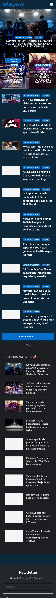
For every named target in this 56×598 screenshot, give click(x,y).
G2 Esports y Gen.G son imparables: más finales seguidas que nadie (37, 272)
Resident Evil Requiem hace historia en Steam (37, 496)
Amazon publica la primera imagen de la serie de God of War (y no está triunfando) (37, 444)
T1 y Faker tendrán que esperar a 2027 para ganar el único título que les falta (37, 249)
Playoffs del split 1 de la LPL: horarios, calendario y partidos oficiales (38, 128)
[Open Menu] (51, 4)
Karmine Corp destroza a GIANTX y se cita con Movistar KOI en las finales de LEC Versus (28, 44)
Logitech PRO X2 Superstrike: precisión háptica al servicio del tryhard (37, 425)
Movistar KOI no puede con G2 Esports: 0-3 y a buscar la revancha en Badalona (37, 296)
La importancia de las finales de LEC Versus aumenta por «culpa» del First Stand (38, 199)
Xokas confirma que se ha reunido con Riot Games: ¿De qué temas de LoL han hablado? (38, 152)
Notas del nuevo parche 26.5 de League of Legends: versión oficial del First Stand (37, 224)
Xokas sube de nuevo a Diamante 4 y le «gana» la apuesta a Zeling (37, 175)
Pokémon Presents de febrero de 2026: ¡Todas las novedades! (38, 461)
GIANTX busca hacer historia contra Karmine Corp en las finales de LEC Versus (37, 105)
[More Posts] (28, 336)
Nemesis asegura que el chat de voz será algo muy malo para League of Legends (38, 321)
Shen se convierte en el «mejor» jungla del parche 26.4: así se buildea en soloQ (43, 76)
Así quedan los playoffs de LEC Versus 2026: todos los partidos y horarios (14, 76)
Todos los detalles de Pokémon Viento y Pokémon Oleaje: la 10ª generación (38, 480)
